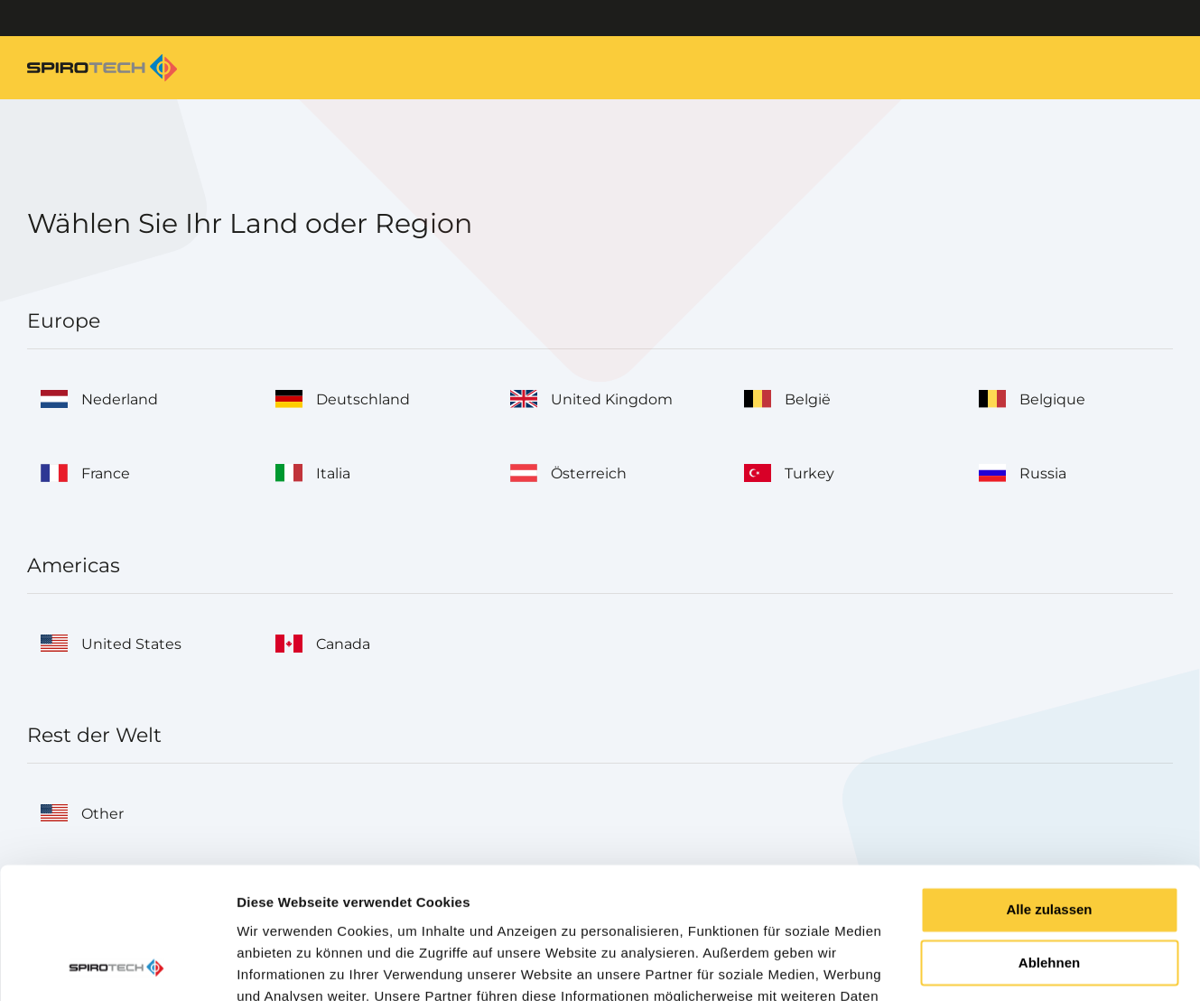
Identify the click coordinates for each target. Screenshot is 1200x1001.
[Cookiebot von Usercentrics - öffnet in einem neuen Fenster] (117, 965)
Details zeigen (282, 965)
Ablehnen (1049, 840)
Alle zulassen (1049, 786)
